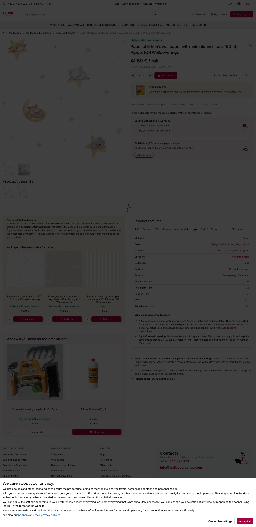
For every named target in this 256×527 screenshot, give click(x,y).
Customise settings (220, 521)
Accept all (245, 521)
